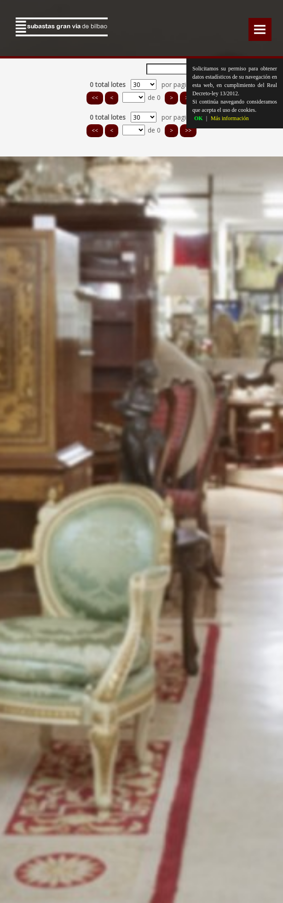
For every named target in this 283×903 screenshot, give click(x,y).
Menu (259, 29)
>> (188, 130)
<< (95, 98)
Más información (229, 118)
